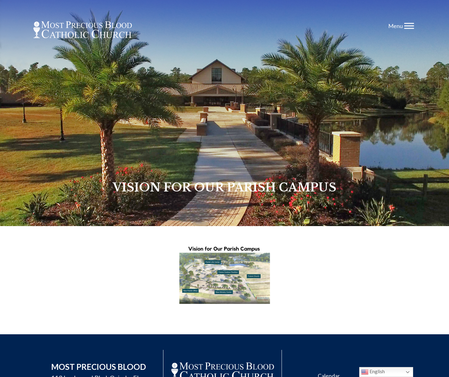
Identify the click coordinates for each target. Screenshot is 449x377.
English (373, 372)
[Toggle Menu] (409, 26)
